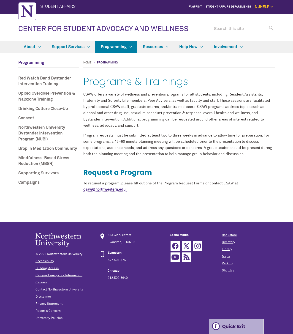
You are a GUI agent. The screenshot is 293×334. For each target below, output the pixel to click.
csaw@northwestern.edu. (105, 189)
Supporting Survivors (38, 173)
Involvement (228, 47)
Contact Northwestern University (59, 289)
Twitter (186, 246)
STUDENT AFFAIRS (58, 7)
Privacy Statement (48, 303)
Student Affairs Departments (228, 6)
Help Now (191, 47)
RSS (186, 257)
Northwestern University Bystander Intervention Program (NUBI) (41, 133)
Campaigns (29, 183)
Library (227, 249)
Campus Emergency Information (58, 275)
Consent (26, 118)
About (32, 47)
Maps (226, 256)
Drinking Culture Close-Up (43, 109)
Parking (227, 263)
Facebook (175, 246)
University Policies (48, 318)
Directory (228, 242)
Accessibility (44, 261)
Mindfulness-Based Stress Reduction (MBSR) (43, 161)
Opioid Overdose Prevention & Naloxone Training (46, 96)
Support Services (71, 47)
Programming (116, 47)
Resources (155, 47)
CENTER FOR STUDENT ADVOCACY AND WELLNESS (103, 29)
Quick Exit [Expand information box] (233, 326)
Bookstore (229, 235)
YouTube (175, 257)
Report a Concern (48, 310)
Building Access (47, 268)
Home (87, 62)
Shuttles (228, 270)
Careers (41, 282)
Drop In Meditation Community (47, 149)
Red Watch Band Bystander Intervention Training (44, 81)
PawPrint (195, 6)
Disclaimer (43, 296)
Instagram (197, 246)
